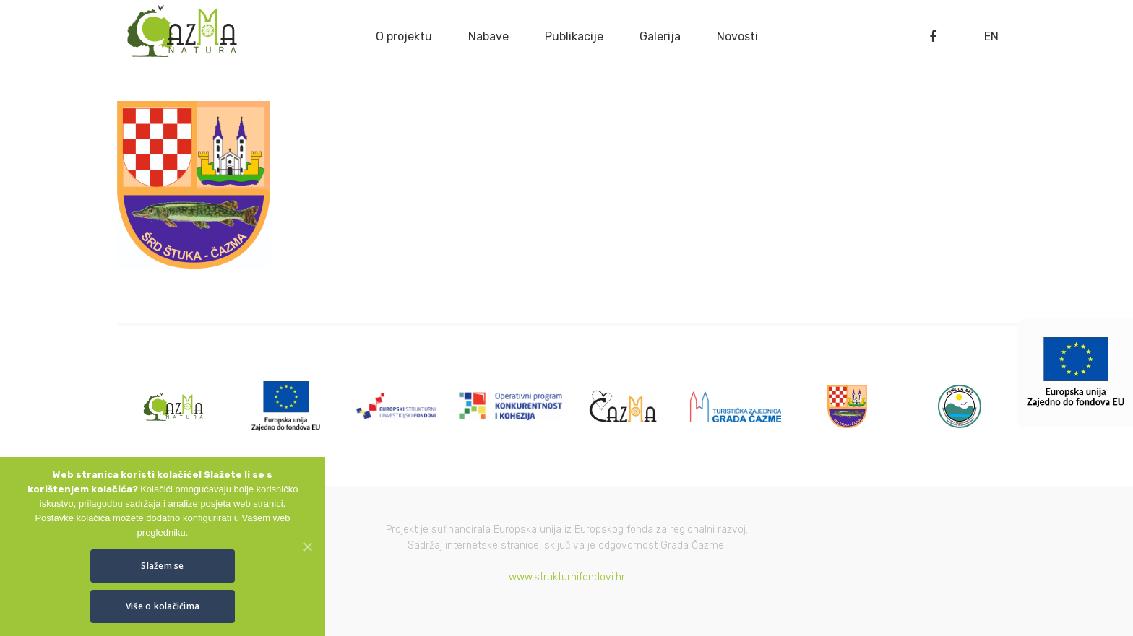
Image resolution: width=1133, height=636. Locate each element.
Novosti (737, 36)
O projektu (404, 36)
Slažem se (162, 565)
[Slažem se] (307, 546)
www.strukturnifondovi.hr (567, 577)
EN (991, 36)
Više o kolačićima (162, 606)
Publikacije (574, 36)
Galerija (660, 36)
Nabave (488, 36)
